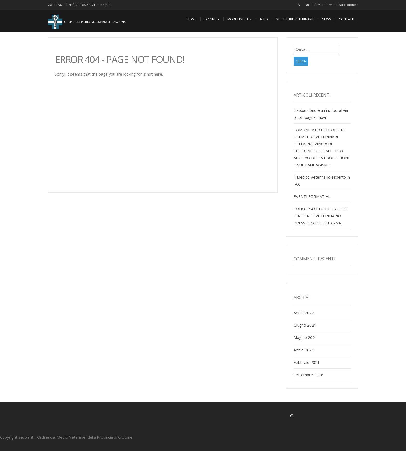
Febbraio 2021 (307, 362)
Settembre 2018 (308, 374)
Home (192, 19)
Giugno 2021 (305, 325)
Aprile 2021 (304, 349)
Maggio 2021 (305, 337)
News (326, 19)
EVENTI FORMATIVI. (312, 196)
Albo (264, 19)
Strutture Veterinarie (295, 19)
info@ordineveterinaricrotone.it (335, 5)
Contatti (346, 19)
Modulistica (239, 19)
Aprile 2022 (304, 312)
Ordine (212, 19)
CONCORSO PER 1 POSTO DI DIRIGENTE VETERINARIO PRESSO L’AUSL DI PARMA (320, 215)
